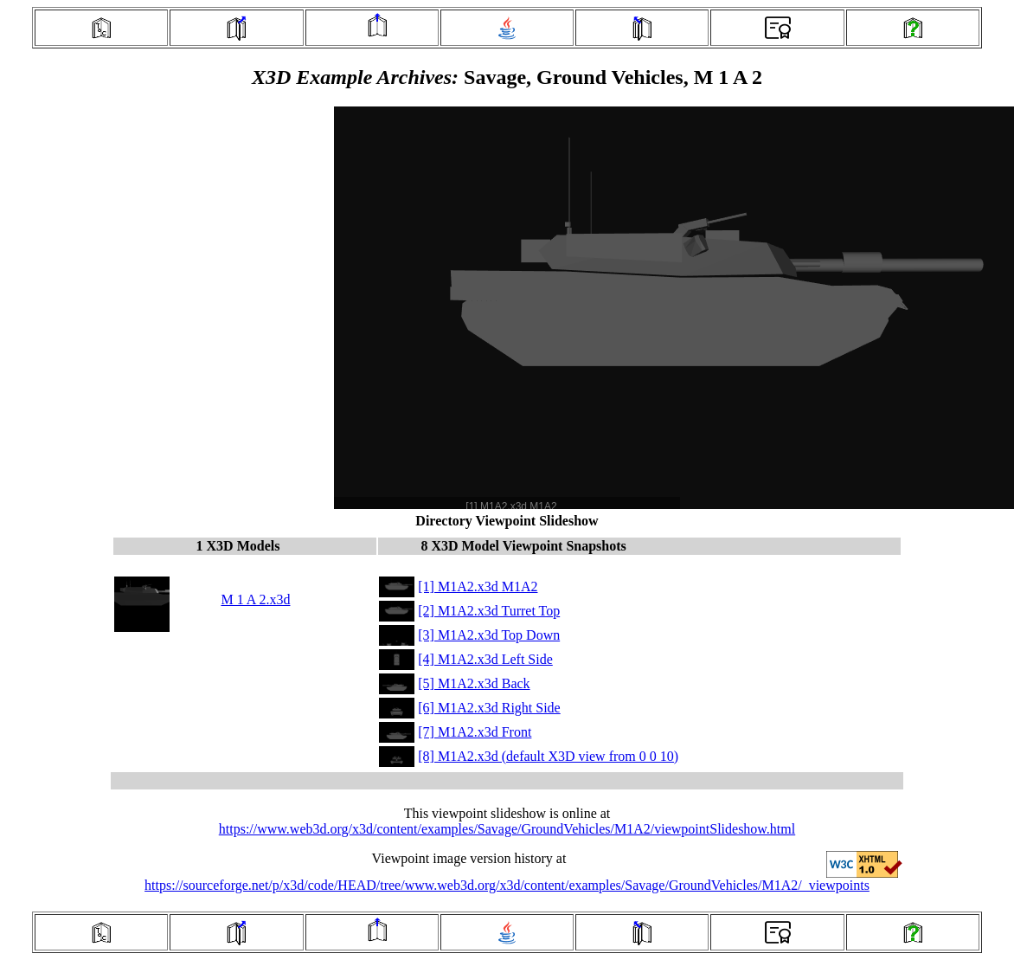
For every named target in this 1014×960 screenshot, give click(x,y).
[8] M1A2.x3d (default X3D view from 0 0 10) (548, 756)
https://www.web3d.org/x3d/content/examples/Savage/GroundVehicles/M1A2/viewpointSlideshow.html (507, 828)
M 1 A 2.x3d (255, 599)
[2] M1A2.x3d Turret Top (489, 610)
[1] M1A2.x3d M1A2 (477, 586)
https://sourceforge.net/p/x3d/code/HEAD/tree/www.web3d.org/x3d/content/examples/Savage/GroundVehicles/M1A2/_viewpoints (507, 885)
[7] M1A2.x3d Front (474, 732)
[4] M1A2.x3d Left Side (485, 659)
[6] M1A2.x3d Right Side (489, 707)
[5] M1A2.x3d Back (473, 683)
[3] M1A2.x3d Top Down (489, 635)
